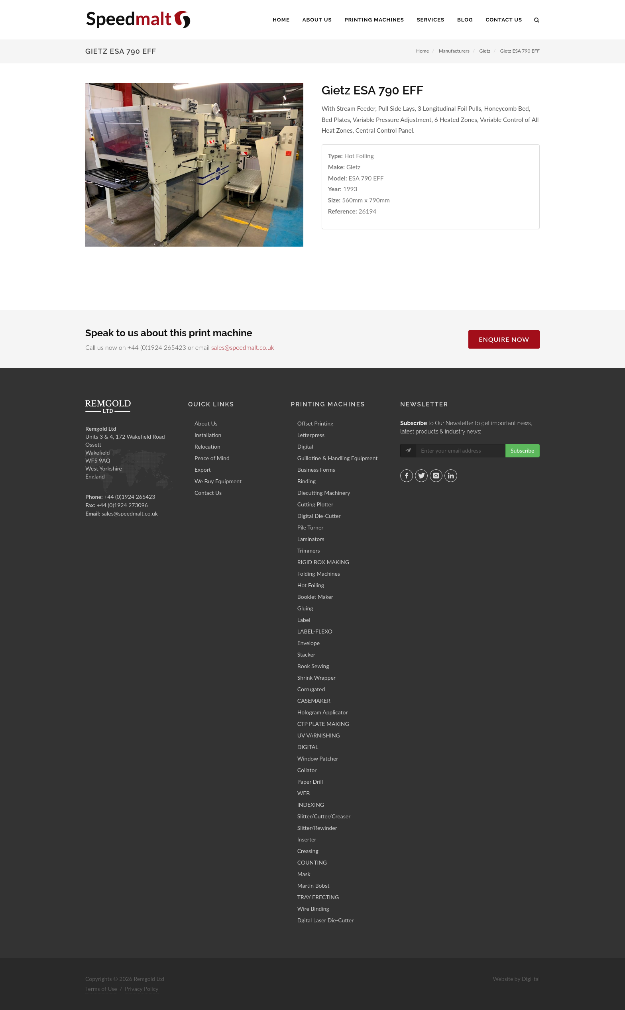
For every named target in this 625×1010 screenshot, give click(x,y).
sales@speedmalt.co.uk (242, 347)
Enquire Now (504, 339)
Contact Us (208, 492)
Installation (208, 434)
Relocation (207, 446)
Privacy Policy (141, 988)
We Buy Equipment (218, 481)
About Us (206, 423)
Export (203, 469)
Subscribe (523, 450)
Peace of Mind (212, 458)
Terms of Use (101, 988)
